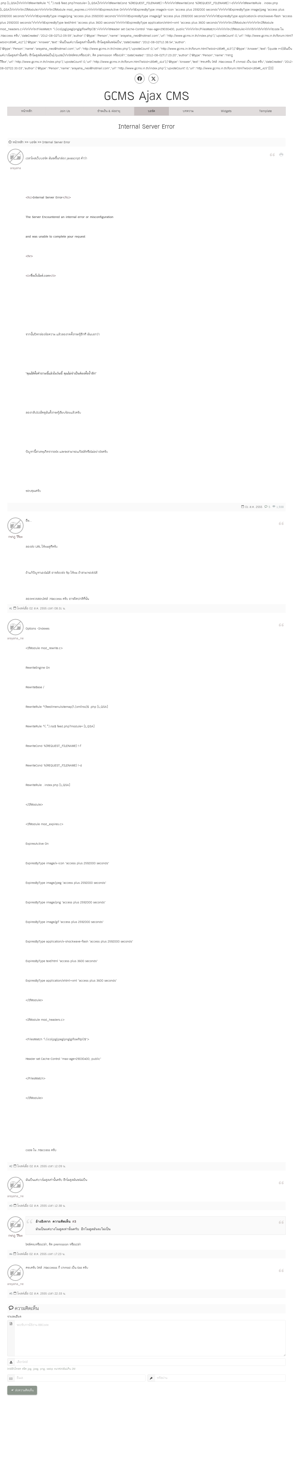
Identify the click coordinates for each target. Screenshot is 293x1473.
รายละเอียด (14, 1316)
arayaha (15, 168)
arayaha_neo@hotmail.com (15, 638)
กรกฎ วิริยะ (15, 536)
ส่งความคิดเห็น (24, 1390)
